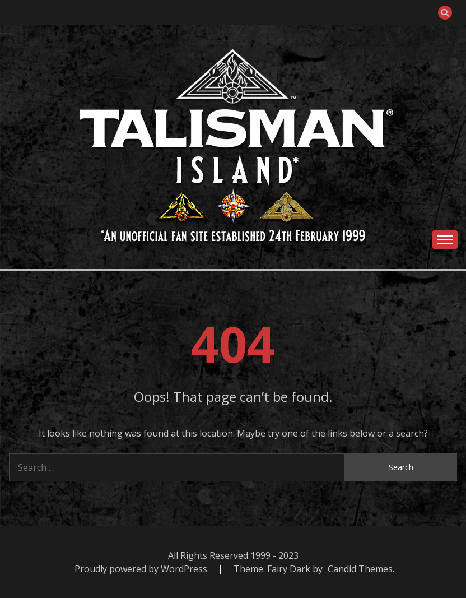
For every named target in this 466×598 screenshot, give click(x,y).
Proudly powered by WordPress (141, 569)
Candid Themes (360, 569)
